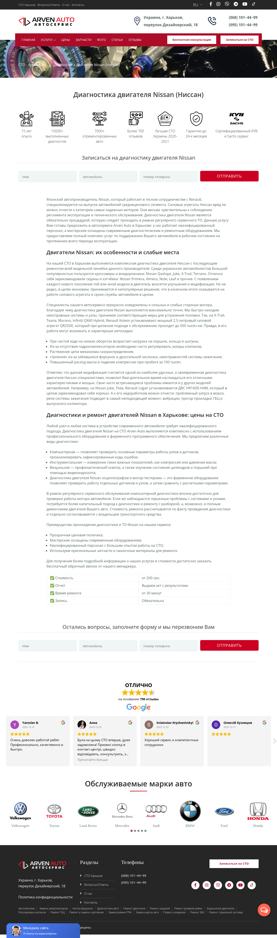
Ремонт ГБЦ (57, 916)
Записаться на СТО (239, 40)
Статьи (117, 40)
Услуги (47, 40)
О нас (66, 5)
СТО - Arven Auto (32, 64)
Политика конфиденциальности (45, 900)
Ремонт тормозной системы (226, 916)
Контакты (78, 5)
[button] (274, 745)
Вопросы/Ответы (48, 5)
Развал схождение (174, 916)
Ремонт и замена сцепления (86, 916)
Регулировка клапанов (32, 916)
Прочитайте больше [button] (92, 763)
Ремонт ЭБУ (197, 916)
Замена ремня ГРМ (119, 916)
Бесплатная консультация (191, 40)
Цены (65, 40)
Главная (28, 40)
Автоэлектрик (26, 912)
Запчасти (83, 40)
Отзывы (135, 40)
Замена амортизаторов (53, 912)
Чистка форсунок (82, 912)
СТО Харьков (26, 5)
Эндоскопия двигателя (220, 912)
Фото (101, 40)
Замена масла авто (147, 916)
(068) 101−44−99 (243, 17)
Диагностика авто (108, 912)
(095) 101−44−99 (243, 24)
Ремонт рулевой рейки (188, 912)
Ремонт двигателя (134, 912)
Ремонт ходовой (160, 912)
